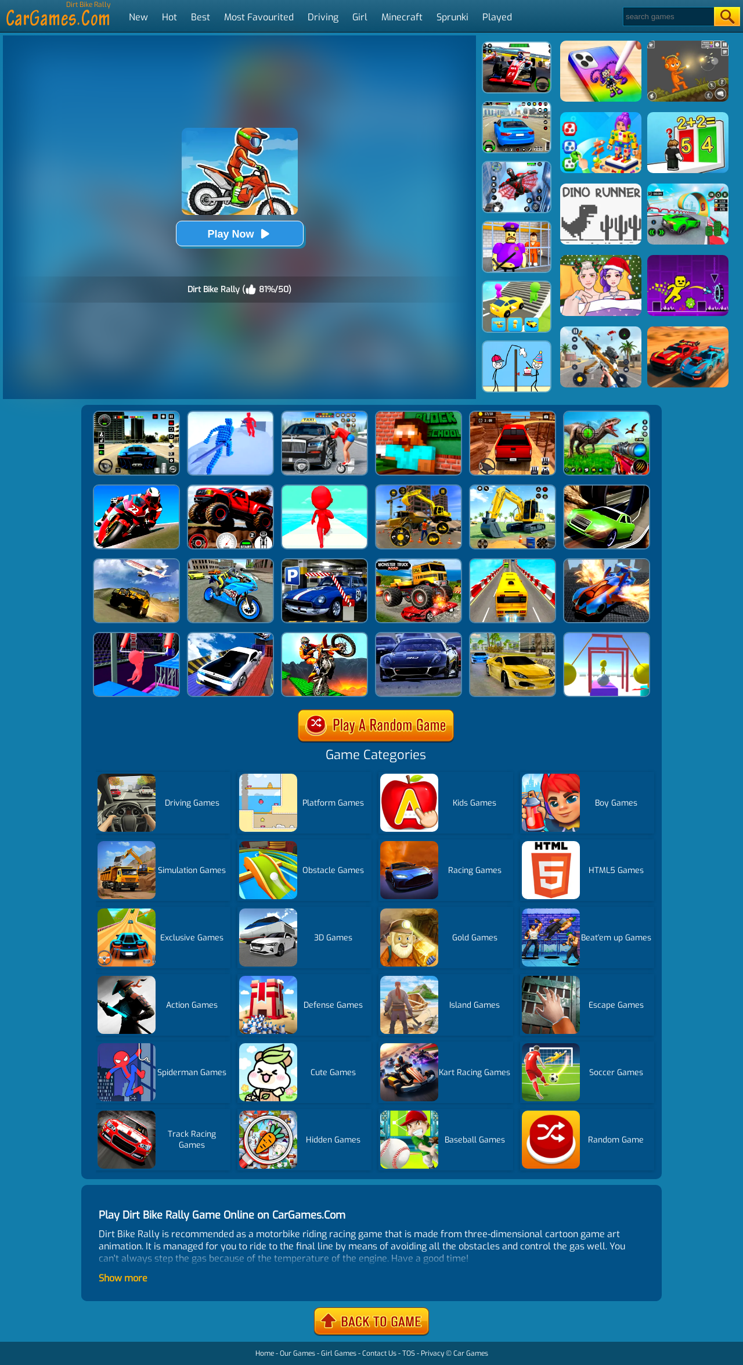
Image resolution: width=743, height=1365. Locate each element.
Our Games (297, 1353)
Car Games (470, 1353)
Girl (359, 17)
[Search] (668, 16)
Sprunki (452, 17)
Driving (323, 17)
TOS (408, 1353)
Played (497, 17)
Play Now (239, 234)
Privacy (432, 1353)
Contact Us (379, 1353)
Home (264, 1353)
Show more (123, 1278)
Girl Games (338, 1353)
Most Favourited (259, 17)
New (138, 17)
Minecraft (402, 17)
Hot (169, 17)
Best (200, 17)
